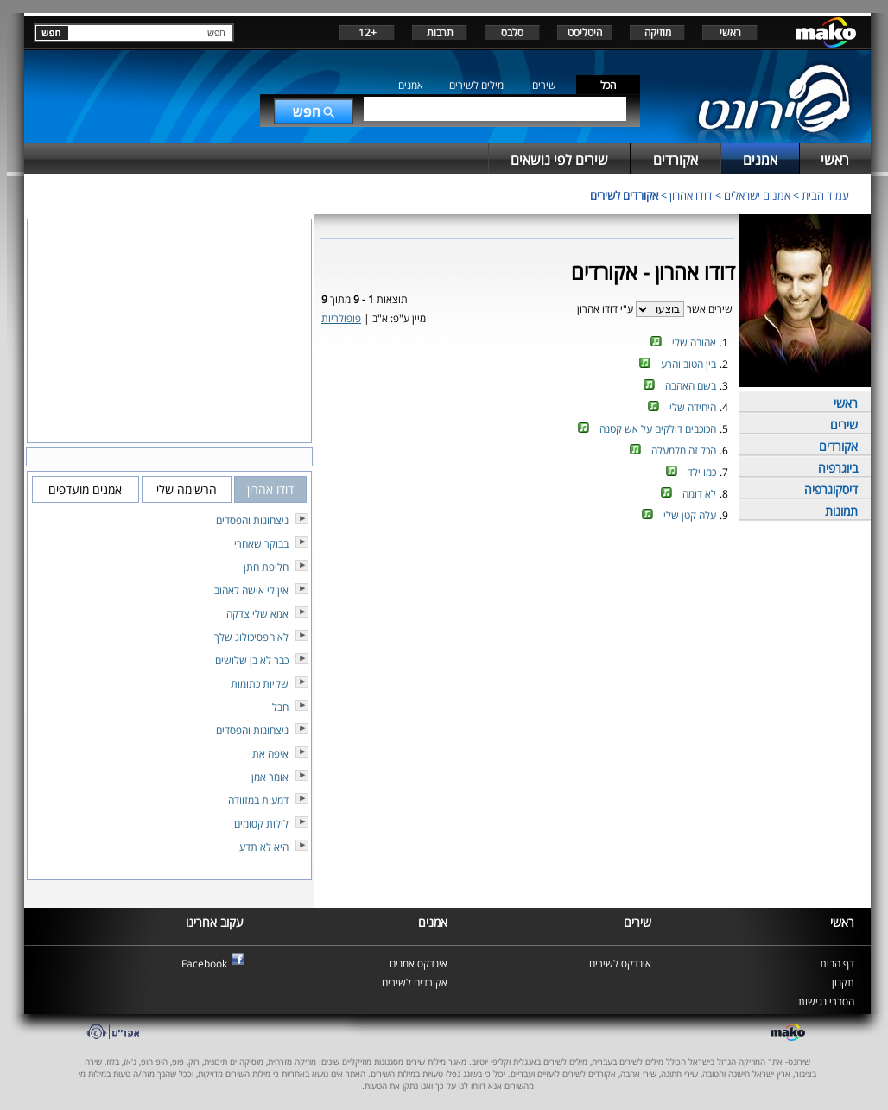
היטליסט (585, 32)
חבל (280, 707)
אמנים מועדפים (85, 489)
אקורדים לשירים (624, 195)
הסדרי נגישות (826, 1001)
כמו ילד (702, 472)
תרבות (440, 32)
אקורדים (838, 446)
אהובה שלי (694, 342)
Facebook (204, 963)
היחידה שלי (692, 407)
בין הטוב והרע (688, 364)
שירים (544, 85)
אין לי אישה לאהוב (251, 590)
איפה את (270, 753)
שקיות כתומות (260, 683)
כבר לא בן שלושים (252, 660)
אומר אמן (270, 777)
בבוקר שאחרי (261, 543)
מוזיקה (657, 32)
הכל (608, 85)
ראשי (730, 32)
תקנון (843, 982)
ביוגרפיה (838, 468)
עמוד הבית (825, 195)
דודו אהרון (691, 195)
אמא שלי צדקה (257, 613)
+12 (367, 32)
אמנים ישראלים (757, 195)
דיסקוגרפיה (831, 489)
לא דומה (699, 493)
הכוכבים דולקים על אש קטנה (657, 429)
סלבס (512, 32)
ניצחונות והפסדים (252, 520)
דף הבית (837, 963)
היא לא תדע (264, 847)
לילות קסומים (261, 823)
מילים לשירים (476, 85)
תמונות (841, 511)
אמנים (410, 85)
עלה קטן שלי (689, 515)
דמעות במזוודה (258, 800)
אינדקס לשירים (620, 963)
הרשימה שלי (186, 489)
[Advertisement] (527, 584)
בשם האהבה (690, 385)
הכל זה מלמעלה (683, 450)
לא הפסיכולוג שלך (251, 637)
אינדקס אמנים (418, 963)
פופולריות (341, 318)
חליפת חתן (266, 567)
